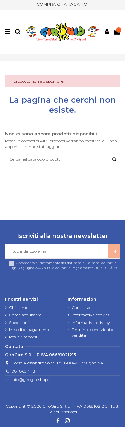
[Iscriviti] (114, 251)
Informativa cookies (90, 314)
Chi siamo (18, 307)
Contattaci (82, 307)
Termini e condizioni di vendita (93, 332)
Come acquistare (25, 314)
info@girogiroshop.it (31, 379)
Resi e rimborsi (23, 336)
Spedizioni (19, 322)
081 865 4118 (23, 371)
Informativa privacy (91, 322)
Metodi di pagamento (29, 329)
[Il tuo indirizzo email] (56, 251)
